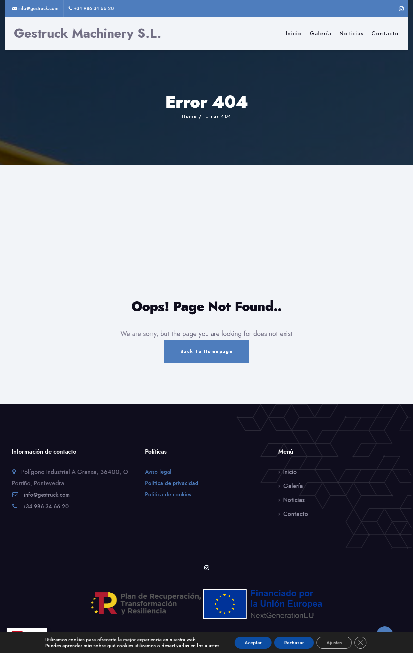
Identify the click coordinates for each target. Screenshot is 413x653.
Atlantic (238, 637)
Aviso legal (158, 478)
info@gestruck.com (47, 501)
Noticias (351, 33)
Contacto (385, 33)
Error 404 (218, 116)
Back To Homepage (206, 351)
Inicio (294, 33)
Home (189, 116)
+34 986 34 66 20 (46, 513)
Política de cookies (168, 501)
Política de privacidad (171, 489)
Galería (320, 33)
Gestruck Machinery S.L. (87, 33)
